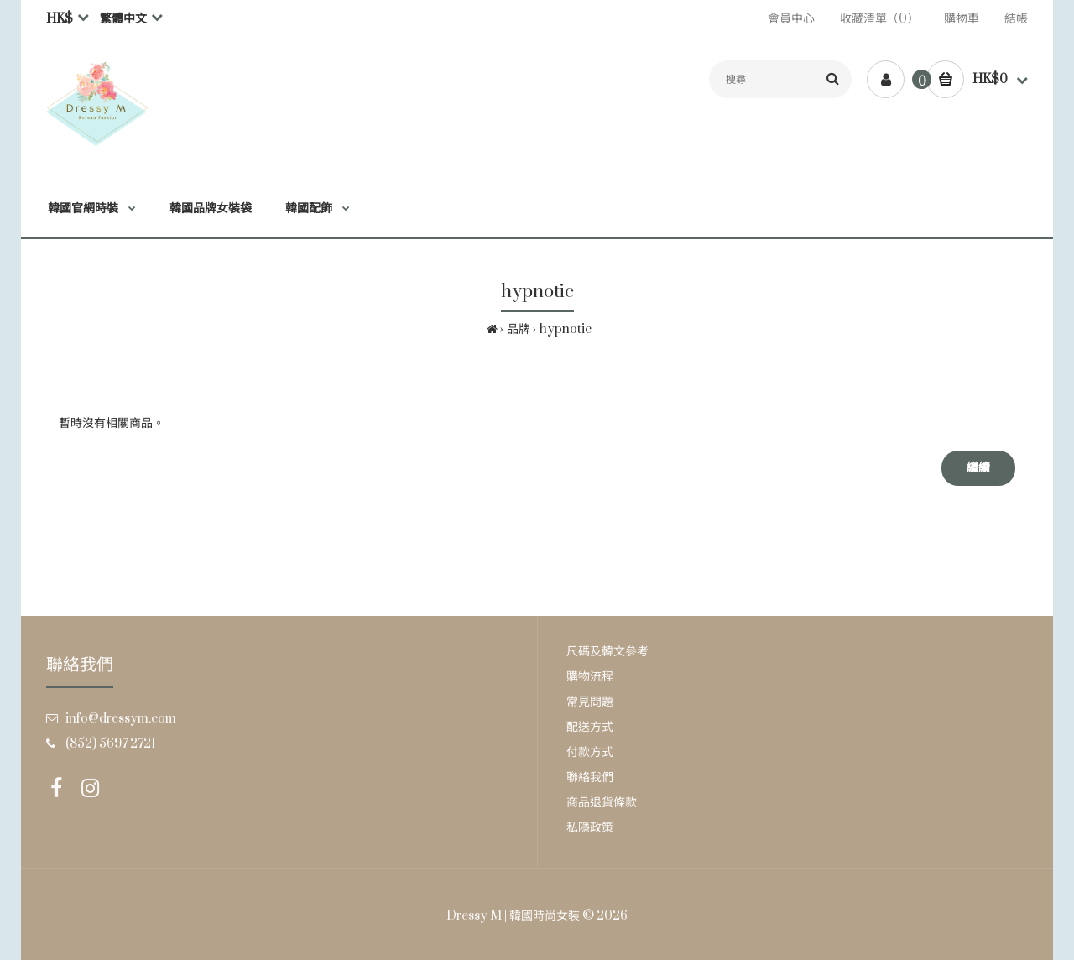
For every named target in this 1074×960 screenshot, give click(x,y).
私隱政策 (589, 828)
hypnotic (566, 329)
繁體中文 (123, 19)
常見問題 (589, 702)
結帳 (1016, 19)
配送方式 (589, 727)
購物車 (961, 19)
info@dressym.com (120, 719)
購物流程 (589, 677)
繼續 (978, 468)
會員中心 (791, 19)
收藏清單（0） (879, 19)
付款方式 (589, 752)
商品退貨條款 (601, 803)
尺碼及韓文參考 (607, 652)
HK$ (59, 19)
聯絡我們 (589, 777)
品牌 (518, 329)
